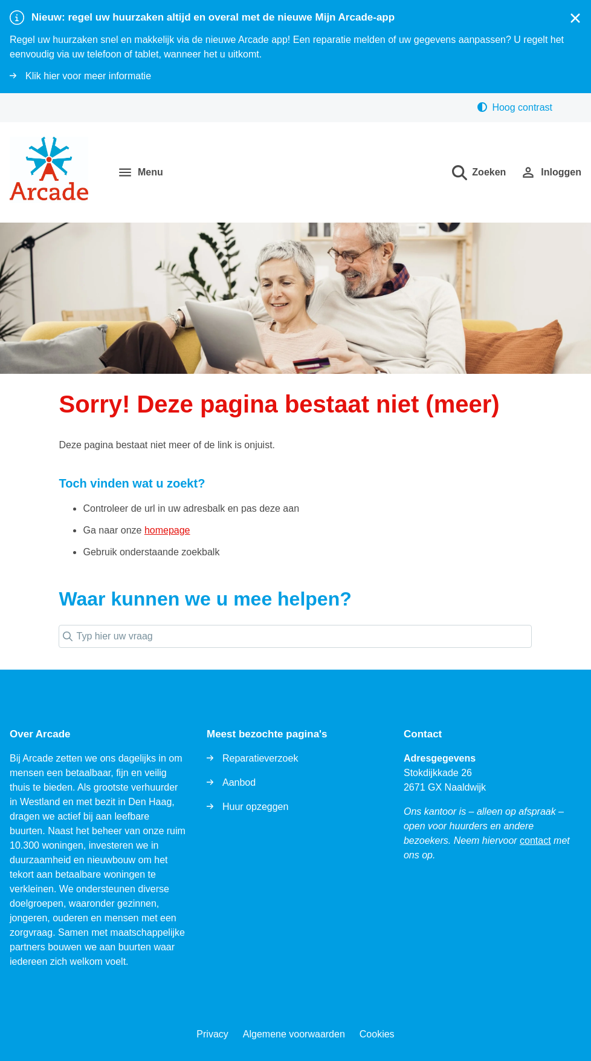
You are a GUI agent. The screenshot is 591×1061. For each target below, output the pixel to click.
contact (535, 840)
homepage (167, 530)
